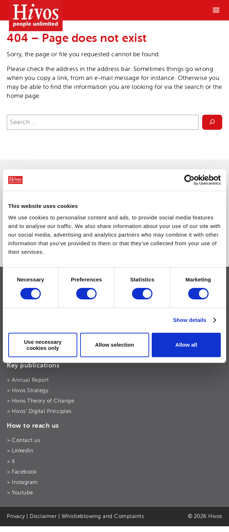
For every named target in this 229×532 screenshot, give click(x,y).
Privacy (16, 516)
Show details (189, 320)
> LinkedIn (20, 450)
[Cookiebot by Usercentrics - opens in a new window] (189, 180)
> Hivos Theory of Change (40, 401)
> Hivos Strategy (27, 390)
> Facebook (21, 472)
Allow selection (114, 345)
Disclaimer (43, 516)
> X (11, 461)
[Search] (212, 122)
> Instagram (22, 482)
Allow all (186, 345)
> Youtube (20, 492)
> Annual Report (28, 380)
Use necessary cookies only (43, 345)
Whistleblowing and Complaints (103, 516)
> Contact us (23, 440)
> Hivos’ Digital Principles (39, 411)
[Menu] (216, 10)
